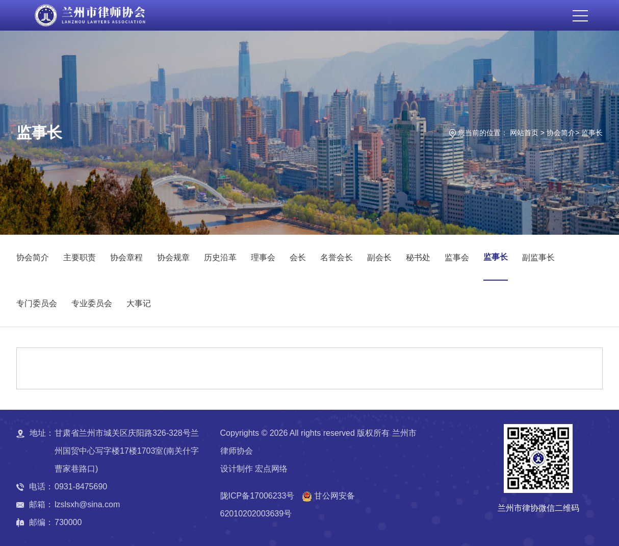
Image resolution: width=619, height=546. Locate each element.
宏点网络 (271, 468)
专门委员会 (36, 303)
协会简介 (561, 133)
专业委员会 (91, 303)
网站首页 (524, 133)
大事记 (138, 303)
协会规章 (173, 257)
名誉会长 (336, 257)
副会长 (379, 257)
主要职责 (79, 257)
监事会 (457, 257)
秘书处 (418, 257)
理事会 (263, 257)
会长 (298, 257)
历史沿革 (220, 257)
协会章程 (126, 257)
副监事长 (538, 257)
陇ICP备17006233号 (257, 495)
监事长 (592, 133)
